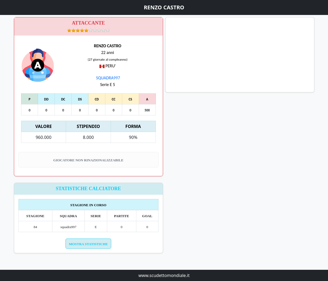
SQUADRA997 (107, 77)
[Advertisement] (239, 54)
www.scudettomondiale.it (164, 275)
